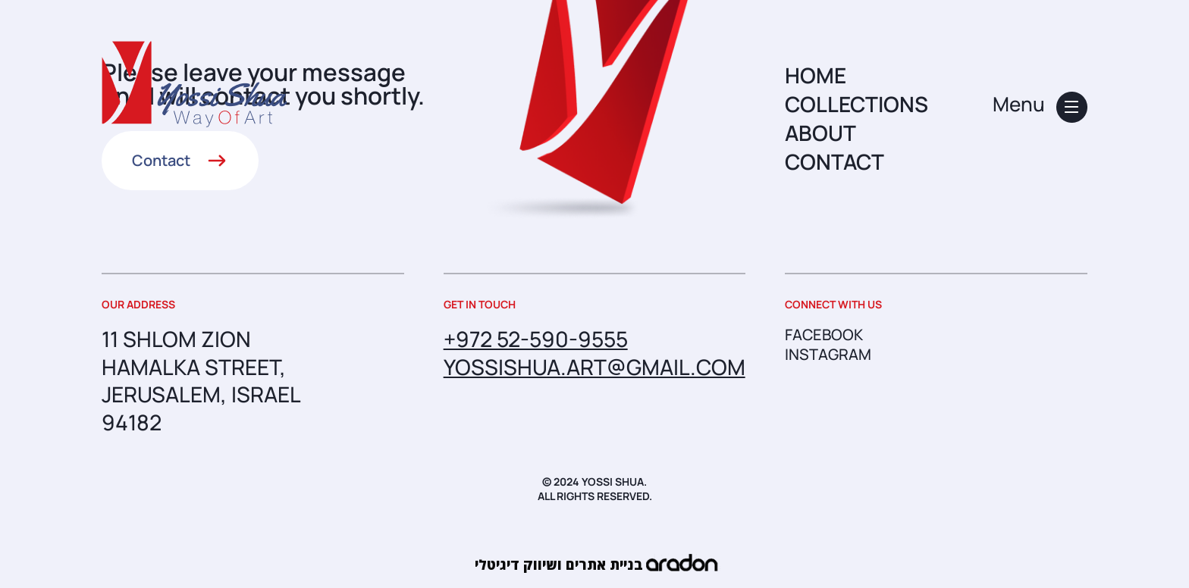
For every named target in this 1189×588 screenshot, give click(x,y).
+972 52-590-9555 (536, 338)
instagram (828, 354)
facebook (824, 335)
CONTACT (834, 161)
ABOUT (820, 132)
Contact (161, 160)
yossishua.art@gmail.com (594, 366)
